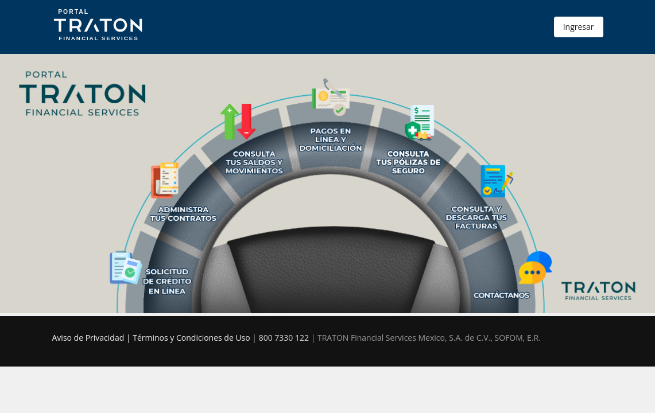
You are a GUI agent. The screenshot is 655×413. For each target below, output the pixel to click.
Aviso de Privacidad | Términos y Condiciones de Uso (151, 337)
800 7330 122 (284, 337)
